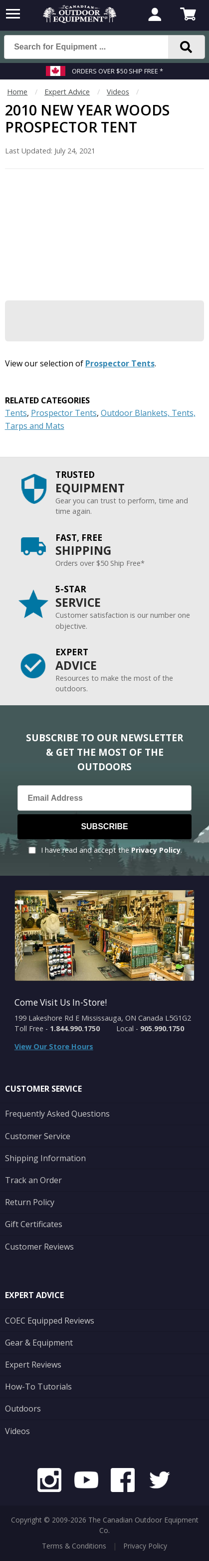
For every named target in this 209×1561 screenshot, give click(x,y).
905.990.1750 (162, 1028)
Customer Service (37, 1136)
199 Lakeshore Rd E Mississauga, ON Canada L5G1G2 (102, 1018)
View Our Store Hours (53, 1046)
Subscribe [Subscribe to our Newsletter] (104, 826)
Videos (118, 91)
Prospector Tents (120, 363)
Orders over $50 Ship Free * (117, 70)
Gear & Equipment (39, 1342)
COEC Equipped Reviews (49, 1320)
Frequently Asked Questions (57, 1113)
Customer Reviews (39, 1246)
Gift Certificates (33, 1224)
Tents (16, 412)
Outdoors (23, 1408)
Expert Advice (67, 91)
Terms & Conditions (74, 1546)
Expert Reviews (33, 1364)
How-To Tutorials (38, 1386)
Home (17, 91)
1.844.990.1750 (75, 1028)
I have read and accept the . (111, 850)
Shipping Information (45, 1158)
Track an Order (33, 1180)
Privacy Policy (156, 850)
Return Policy (29, 1202)
